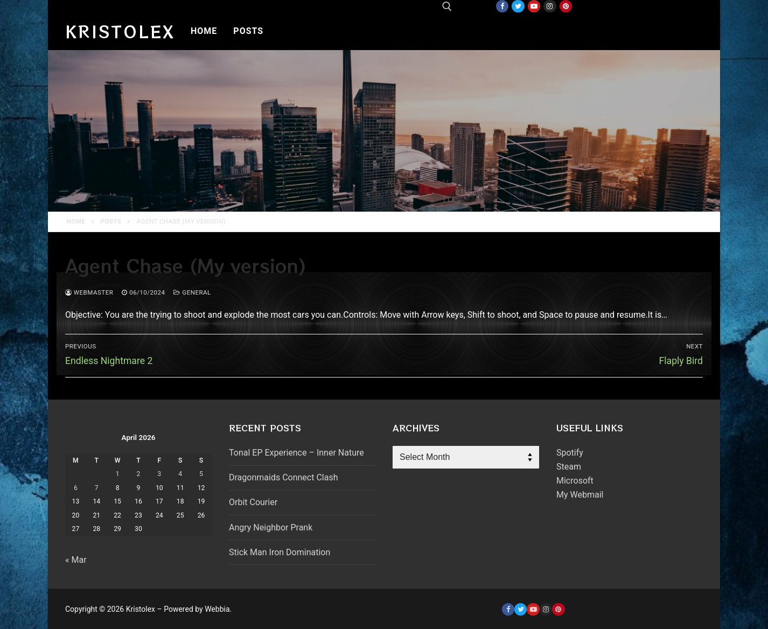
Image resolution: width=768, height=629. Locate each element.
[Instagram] (549, 6)
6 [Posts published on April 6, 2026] (76, 488)
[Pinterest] (566, 6)
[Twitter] (518, 6)
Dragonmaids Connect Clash (283, 477)
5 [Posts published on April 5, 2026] (201, 474)
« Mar (76, 560)
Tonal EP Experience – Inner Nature (296, 453)
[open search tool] (447, 6)
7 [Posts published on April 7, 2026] (97, 488)
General (192, 292)
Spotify (569, 453)
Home (76, 221)
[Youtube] (534, 6)
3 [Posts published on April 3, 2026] (159, 474)
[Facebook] (502, 6)
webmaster (89, 292)
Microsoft (575, 481)
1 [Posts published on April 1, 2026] (118, 474)
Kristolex (120, 31)
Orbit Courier (253, 502)
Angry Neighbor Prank (270, 527)
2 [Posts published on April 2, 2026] (139, 474)
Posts (111, 221)
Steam (568, 467)
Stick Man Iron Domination (279, 552)
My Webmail (579, 495)
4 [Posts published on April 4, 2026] (180, 474)
